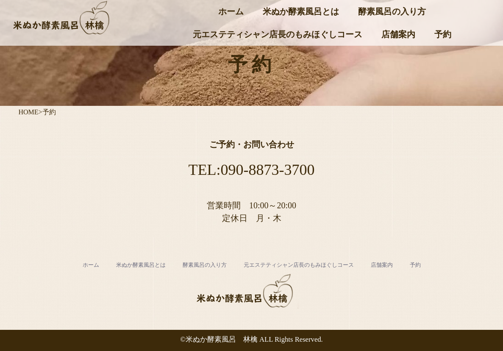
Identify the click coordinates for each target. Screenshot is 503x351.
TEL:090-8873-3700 (252, 169)
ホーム (231, 11)
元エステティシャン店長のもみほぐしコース (277, 34)
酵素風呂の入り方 (392, 11)
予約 (442, 34)
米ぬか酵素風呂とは (301, 11)
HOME (29, 112)
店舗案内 (398, 34)
